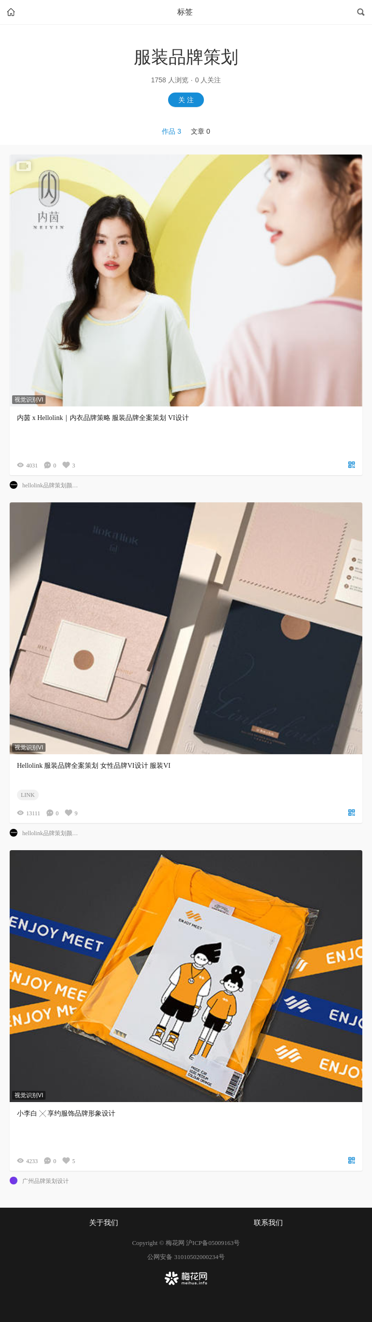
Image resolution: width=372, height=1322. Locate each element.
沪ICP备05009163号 (213, 1242)
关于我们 (103, 1223)
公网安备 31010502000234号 (185, 1256)
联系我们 (268, 1223)
